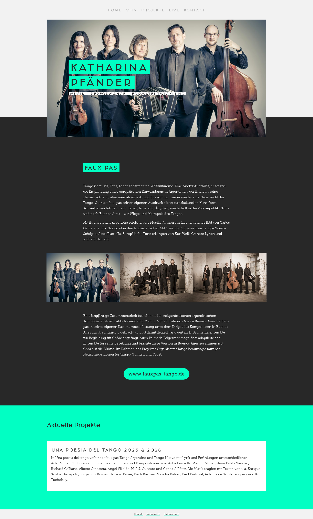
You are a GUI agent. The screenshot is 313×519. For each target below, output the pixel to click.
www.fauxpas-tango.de (156, 374)
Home (115, 10)
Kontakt (194, 10)
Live (174, 10)
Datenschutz (171, 514)
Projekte (153, 10)
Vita (131, 10)
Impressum (153, 514)
